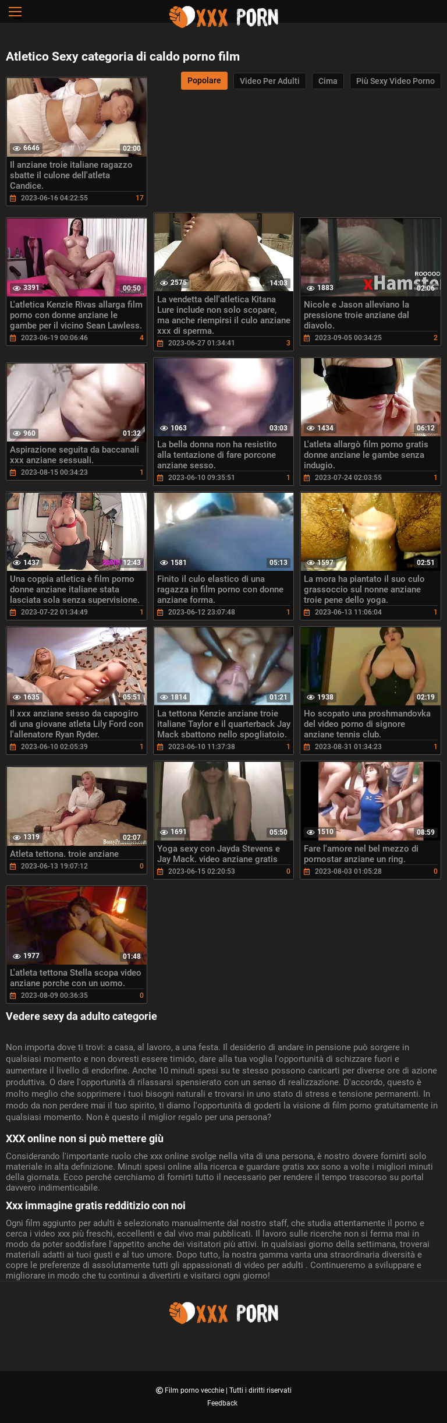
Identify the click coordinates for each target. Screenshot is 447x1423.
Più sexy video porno (395, 81)
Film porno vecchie (195, 1390)
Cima (328, 81)
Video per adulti (270, 81)
